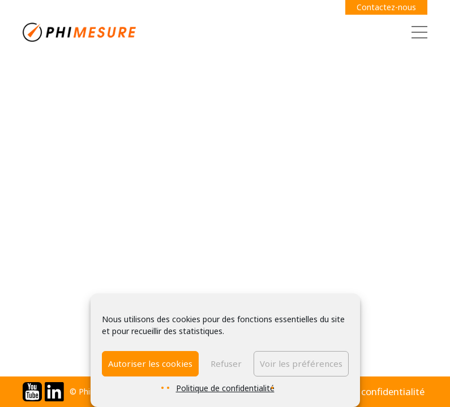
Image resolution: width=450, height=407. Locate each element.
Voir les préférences (301, 363)
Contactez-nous (386, 7)
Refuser (226, 363)
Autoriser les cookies (150, 363)
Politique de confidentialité (225, 388)
